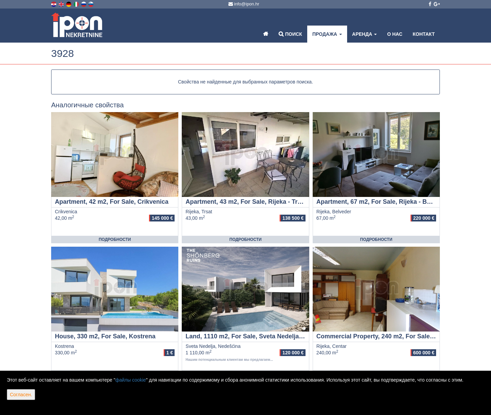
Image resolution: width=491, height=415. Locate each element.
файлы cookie (130, 380)
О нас (394, 34)
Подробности (115, 239)
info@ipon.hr (243, 3)
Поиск (290, 34)
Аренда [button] (364, 34)
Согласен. (21, 394)
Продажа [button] (327, 34)
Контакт (424, 34)
